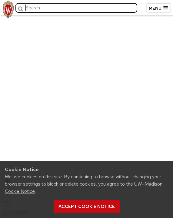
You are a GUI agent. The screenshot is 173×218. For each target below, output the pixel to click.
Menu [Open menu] (158, 8)
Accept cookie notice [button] (86, 206)
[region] (86, 115)
